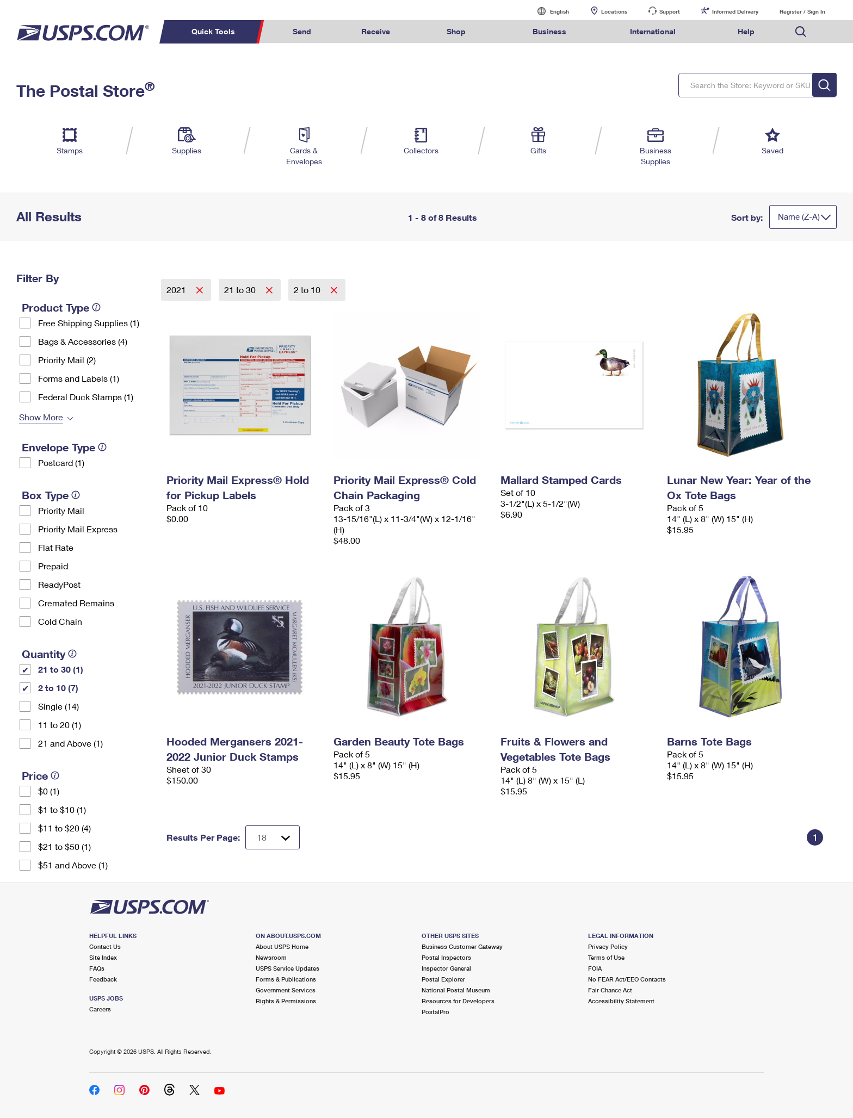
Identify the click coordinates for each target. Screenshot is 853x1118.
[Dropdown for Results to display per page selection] (272, 837)
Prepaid (53, 566)
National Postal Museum (456, 989)
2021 (177, 289)
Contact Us (105, 946)
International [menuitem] (653, 31)
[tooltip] (96, 307)
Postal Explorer (443, 979)
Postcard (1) (61, 462)
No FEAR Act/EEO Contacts (627, 979)
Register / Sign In (802, 11)
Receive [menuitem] (375, 31)
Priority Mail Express (78, 529)
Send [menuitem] (302, 31)
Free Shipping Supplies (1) (88, 323)
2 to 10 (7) (58, 687)
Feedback (103, 979)
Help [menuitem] (746, 31)
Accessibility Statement (621, 1000)
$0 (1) (48, 791)
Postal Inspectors (446, 957)
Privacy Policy (608, 946)
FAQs (96, 968)
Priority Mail (61, 510)
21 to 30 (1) (60, 669)
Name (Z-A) (799, 216)
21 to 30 (241, 289)
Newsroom (271, 957)
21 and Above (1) (70, 743)
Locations (614, 11)
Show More (41, 417)
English (548, 11)
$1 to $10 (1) (62, 809)
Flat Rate (55, 547)
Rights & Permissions (286, 1000)
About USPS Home (282, 946)
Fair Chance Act (610, 989)
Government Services (286, 989)
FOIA (595, 968)
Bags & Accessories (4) (82, 341)
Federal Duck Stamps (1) (85, 397)
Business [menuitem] (549, 31)
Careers (100, 1009)
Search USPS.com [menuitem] (800, 32)
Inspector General (446, 968)
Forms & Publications (286, 979)
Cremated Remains (76, 603)
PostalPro (435, 1011)
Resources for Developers (458, 1000)
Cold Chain (60, 621)
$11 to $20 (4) (64, 828)
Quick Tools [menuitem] (213, 31)
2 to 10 (308, 289)
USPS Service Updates (287, 968)
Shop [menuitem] (456, 31)
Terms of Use (606, 957)
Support (669, 11)
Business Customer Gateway (462, 946)
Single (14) (58, 706)
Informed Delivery (735, 11)
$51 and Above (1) (73, 865)
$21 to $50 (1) (64, 846)
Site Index (103, 957)
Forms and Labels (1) (78, 378)
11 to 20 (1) (59, 724)
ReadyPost (59, 584)
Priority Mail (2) (67, 360)
